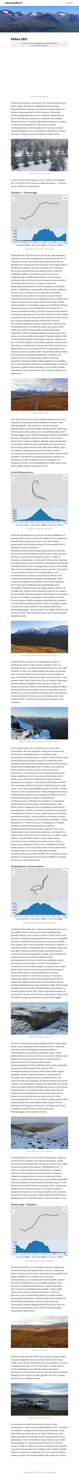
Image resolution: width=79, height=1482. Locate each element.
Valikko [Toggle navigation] (69, 3)
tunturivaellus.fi (13, 2)
